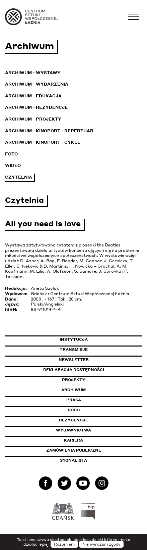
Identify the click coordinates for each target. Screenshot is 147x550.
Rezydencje (73, 420)
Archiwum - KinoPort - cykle (42, 142)
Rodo (74, 410)
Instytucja (74, 339)
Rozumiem (64, 544)
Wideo (13, 165)
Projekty (73, 379)
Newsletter (74, 359)
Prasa (73, 400)
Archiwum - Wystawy (33, 72)
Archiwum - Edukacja (33, 95)
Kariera (73, 440)
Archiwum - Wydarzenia (36, 84)
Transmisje (101, 349)
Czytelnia (18, 177)
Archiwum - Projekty (33, 119)
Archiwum (73, 389)
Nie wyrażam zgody (101, 544)
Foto (11, 153)
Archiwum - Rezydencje (36, 107)
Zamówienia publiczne (88, 450)
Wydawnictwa (73, 430)
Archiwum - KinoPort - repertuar (49, 130)
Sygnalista (73, 460)
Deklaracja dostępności (73, 369)
